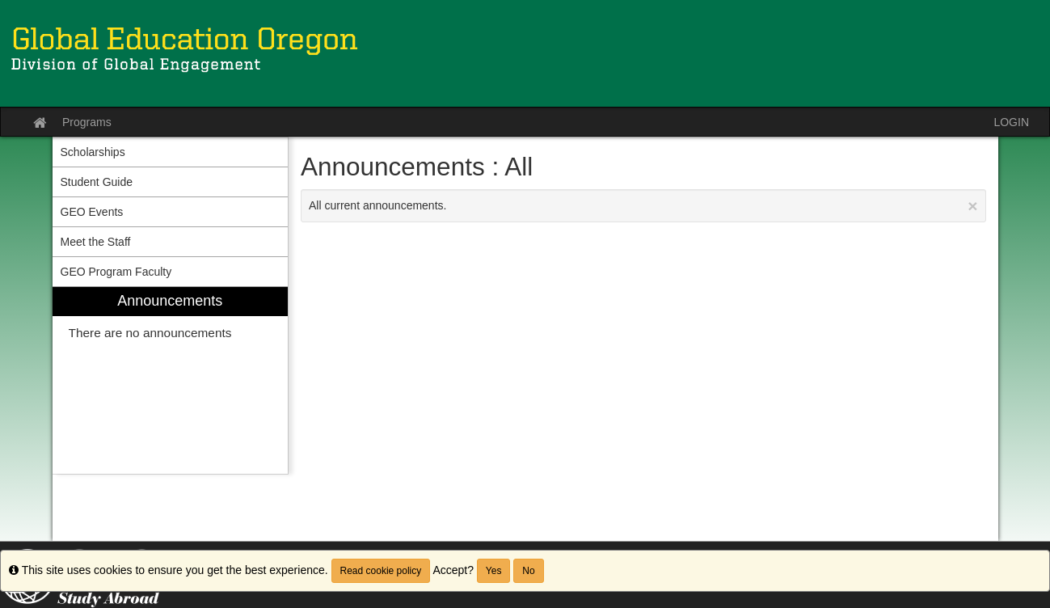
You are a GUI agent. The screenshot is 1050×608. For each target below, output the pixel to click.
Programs (87, 122)
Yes (494, 570)
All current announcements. (643, 205)
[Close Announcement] (972, 205)
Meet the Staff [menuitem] (96, 241)
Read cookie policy (381, 570)
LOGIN (1011, 122)
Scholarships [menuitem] (93, 152)
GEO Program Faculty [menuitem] (116, 271)
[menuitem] (171, 380)
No (528, 570)
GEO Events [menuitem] (92, 211)
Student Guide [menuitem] (97, 181)
